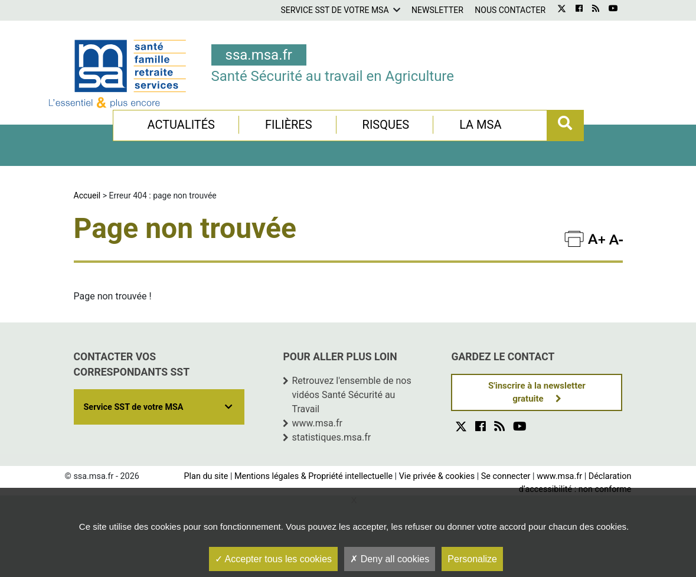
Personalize (472, 559)
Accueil (87, 195)
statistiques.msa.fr (331, 437)
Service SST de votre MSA (334, 10)
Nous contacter (510, 10)
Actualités (181, 125)
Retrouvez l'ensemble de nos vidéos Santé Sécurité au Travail (351, 395)
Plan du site (206, 476)
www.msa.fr (317, 423)
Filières (288, 125)
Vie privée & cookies (437, 476)
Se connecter (506, 476)
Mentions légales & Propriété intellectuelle (313, 476)
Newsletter (437, 10)
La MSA (480, 125)
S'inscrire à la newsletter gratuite (537, 392)
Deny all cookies (389, 559)
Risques (386, 125)
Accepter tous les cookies (273, 559)
